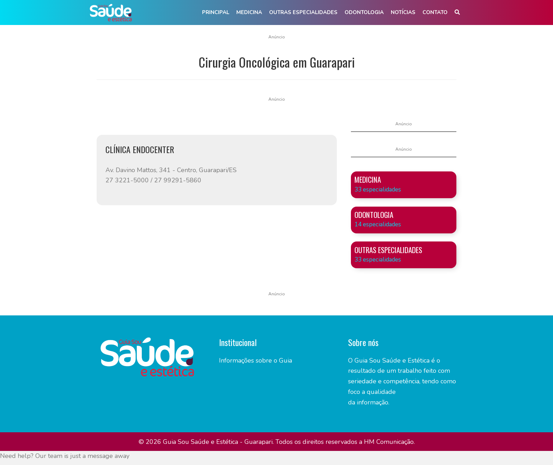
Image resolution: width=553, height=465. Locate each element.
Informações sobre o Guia (255, 360)
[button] (457, 12)
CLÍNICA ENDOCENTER (139, 149)
